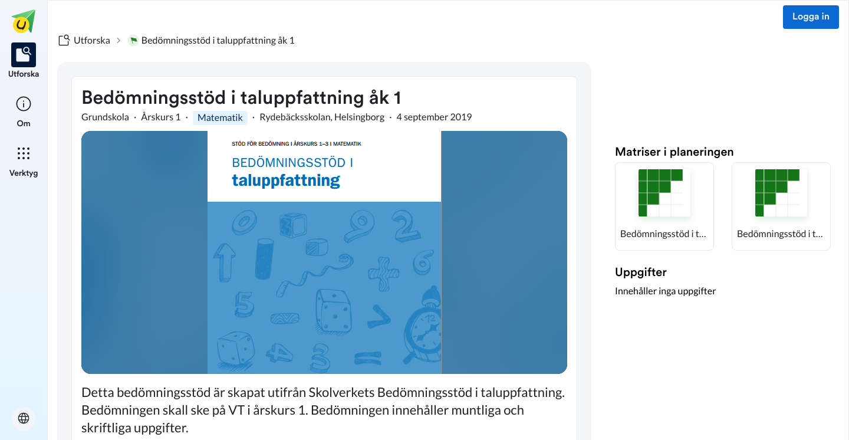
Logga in (811, 17)
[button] (664, 206)
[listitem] (24, 61)
